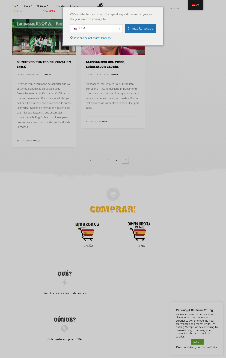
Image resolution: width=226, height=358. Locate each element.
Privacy (192, 347)
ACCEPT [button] (197, 341)
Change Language (140, 28)
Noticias (36, 141)
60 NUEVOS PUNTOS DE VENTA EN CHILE (44, 64)
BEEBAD (48, 74)
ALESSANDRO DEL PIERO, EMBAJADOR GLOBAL (105, 64)
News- (105, 122)
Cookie (206, 347)
